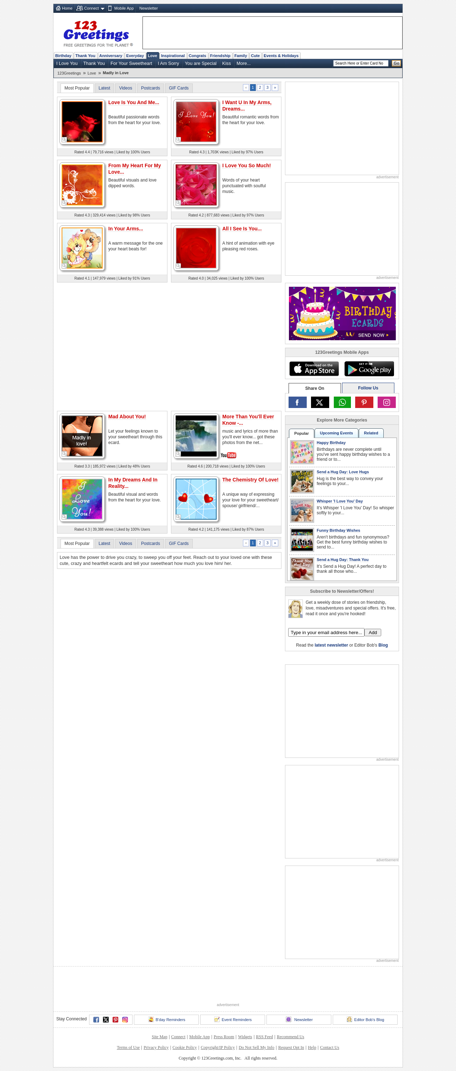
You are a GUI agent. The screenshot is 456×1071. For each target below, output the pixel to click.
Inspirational (173, 55)
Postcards (150, 88)
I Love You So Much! (246, 165)
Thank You (85, 55)
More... (244, 63)
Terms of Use (128, 1047)
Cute (255, 55)
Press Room (224, 1036)
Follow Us (368, 388)
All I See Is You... (242, 228)
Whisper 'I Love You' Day (340, 501)
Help (312, 1047)
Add (373, 632)
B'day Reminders (166, 1019)
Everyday (135, 55)
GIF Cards (178, 88)
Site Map (159, 1036)
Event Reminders (233, 1019)
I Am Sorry (168, 63)
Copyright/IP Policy (218, 1047)
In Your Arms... (125, 228)
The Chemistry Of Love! (250, 480)
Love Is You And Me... (133, 102)
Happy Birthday (331, 442)
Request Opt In (291, 1047)
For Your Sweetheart (131, 63)
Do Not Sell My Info (256, 1047)
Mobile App (124, 8)
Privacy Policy (156, 1047)
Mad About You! (127, 416)
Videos (125, 88)
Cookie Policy (184, 1047)
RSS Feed (264, 1036)
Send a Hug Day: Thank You (343, 559)
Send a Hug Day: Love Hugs (343, 472)
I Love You (67, 63)
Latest (104, 88)
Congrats (197, 55)
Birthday (63, 55)
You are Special (201, 63)
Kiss (226, 63)
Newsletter (148, 8)
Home (67, 8)
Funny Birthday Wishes (338, 530)
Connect (91, 8)
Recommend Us (290, 1036)
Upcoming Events (336, 433)
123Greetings (69, 73)
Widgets (245, 1036)
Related (371, 433)
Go (396, 63)
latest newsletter (331, 645)
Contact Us (329, 1047)
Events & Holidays (281, 55)
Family (240, 55)
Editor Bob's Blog (365, 1019)
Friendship (220, 55)
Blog (383, 645)
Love (152, 55)
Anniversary (111, 55)
